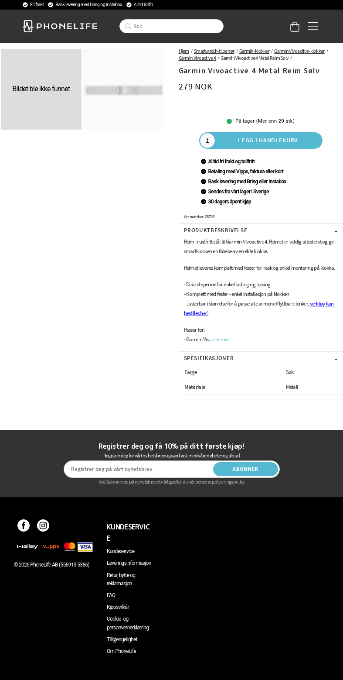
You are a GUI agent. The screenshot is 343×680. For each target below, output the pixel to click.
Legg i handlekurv (268, 140)
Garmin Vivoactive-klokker (299, 51)
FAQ (111, 595)
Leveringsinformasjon (129, 563)
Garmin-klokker (254, 51)
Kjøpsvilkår (118, 607)
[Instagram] (43, 527)
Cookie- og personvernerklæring (128, 623)
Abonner (245, 469)
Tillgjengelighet (122, 639)
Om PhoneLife (121, 651)
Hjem (184, 51)
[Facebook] (23, 527)
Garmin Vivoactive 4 (197, 58)
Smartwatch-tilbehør (214, 51)
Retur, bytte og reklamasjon (121, 579)
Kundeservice (120, 551)
